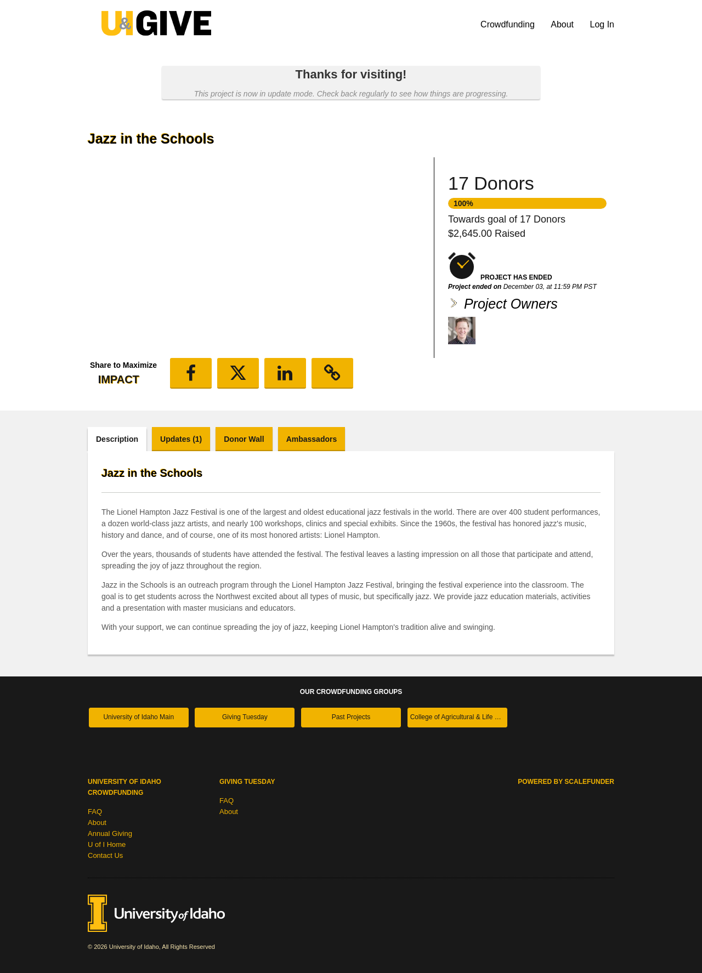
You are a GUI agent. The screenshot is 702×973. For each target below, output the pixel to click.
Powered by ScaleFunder (566, 782)
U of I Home (107, 844)
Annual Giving (110, 833)
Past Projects (351, 717)
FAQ (95, 811)
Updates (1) (181, 439)
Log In (602, 24)
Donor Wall (244, 439)
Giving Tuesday (245, 717)
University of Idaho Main (138, 717)
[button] (191, 373)
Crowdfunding (508, 24)
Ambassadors (311, 439)
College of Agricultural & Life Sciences (458, 717)
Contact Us (105, 855)
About (563, 24)
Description (117, 439)
